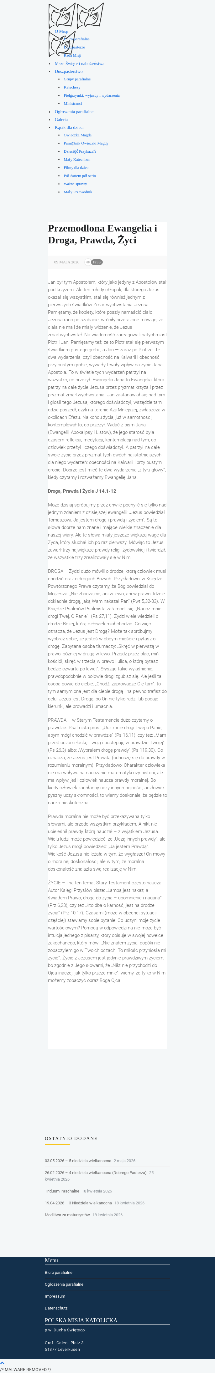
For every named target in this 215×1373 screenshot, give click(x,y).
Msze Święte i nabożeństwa (79, 63)
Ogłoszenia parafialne (74, 111)
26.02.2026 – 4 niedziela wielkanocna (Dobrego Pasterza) (96, 1172)
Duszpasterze (74, 47)
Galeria (61, 119)
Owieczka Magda (78, 135)
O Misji (61, 31)
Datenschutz (56, 1308)
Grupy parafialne (77, 79)
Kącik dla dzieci (69, 127)
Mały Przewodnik (78, 192)
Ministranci (73, 103)
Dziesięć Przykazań (80, 151)
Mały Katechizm (77, 159)
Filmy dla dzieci (77, 167)
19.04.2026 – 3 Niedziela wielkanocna (78, 1203)
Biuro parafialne (77, 39)
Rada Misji (72, 55)
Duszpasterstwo (69, 71)
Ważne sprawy (75, 184)
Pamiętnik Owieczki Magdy (86, 143)
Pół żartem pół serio (80, 176)
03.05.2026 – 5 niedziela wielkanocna (78, 1160)
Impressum (55, 1296)
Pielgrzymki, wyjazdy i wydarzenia (92, 95)
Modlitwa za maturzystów (67, 1215)
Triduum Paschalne (62, 1191)
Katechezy (72, 87)
